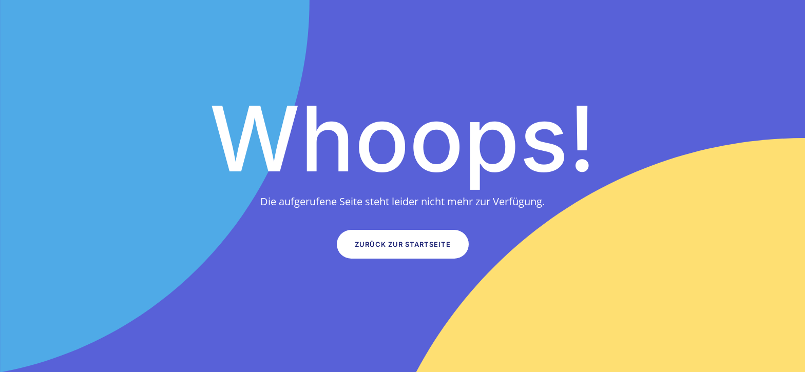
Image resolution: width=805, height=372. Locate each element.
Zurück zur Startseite (403, 244)
